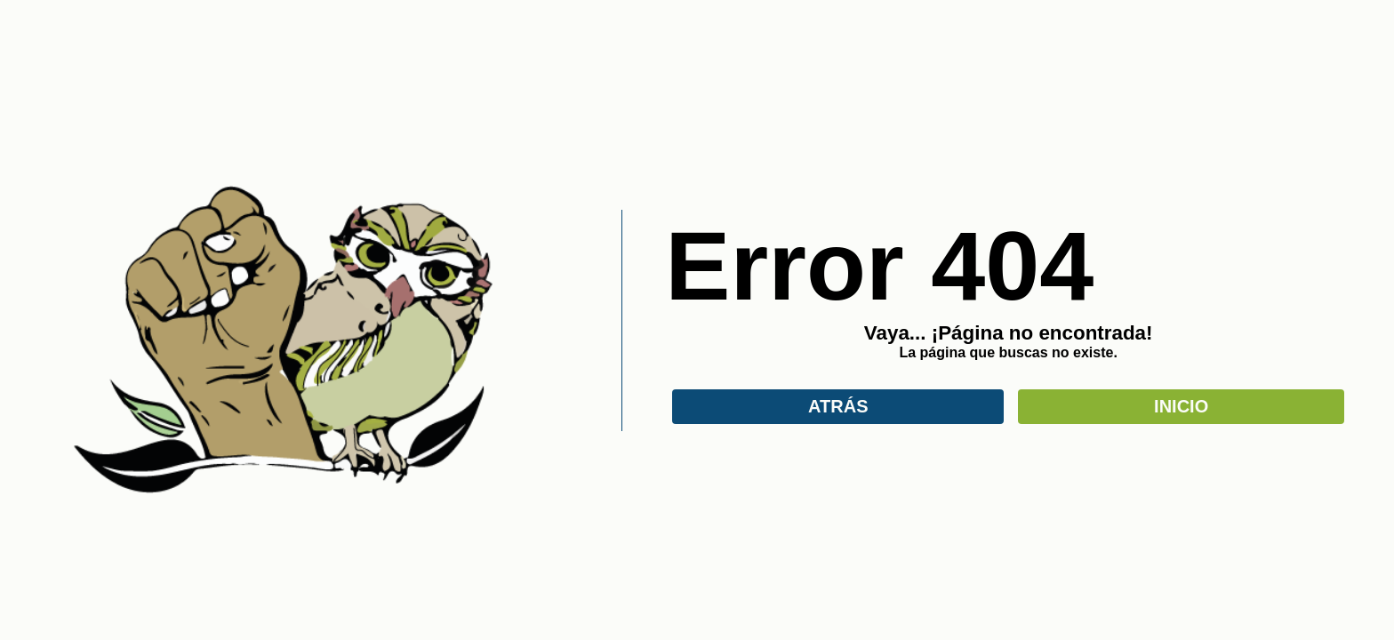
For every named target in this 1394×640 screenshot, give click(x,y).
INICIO (1181, 406)
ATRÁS (838, 406)
